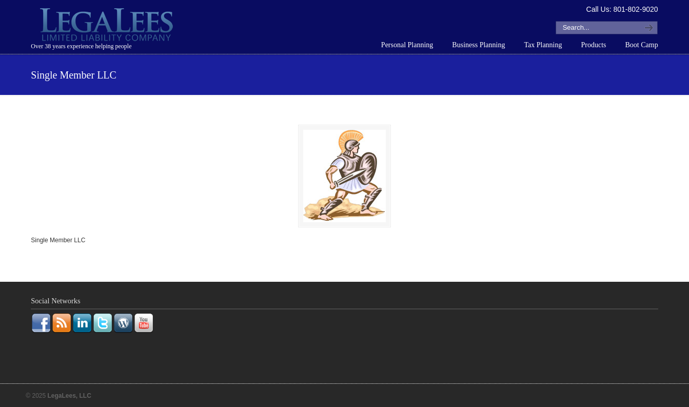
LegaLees (108, 26)
